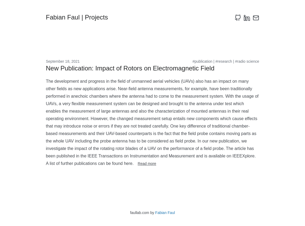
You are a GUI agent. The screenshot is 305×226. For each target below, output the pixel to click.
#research (223, 61)
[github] (238, 18)
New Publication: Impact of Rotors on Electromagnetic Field (130, 68)
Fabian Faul (165, 213)
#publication (202, 61)
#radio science (247, 61)
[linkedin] (247, 18)
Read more (147, 163)
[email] (256, 18)
